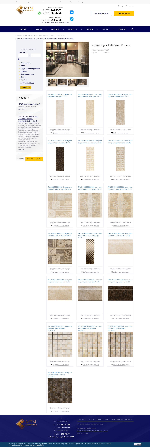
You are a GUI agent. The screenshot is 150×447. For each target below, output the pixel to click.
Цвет (23, 66)
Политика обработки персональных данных (92, 431)
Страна (23, 80)
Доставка (30, 159)
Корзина (124, 13)
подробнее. (40, 445)
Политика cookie (82, 433)
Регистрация (130, 6)
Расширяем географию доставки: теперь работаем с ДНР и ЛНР (28, 118)
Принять (138, 444)
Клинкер (80, 2)
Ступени (72, 2)
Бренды (30, 2)
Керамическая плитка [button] (50, 2)
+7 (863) (51, 10)
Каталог (23, 29)
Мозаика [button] (63, 2)
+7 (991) (51, 13)
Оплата (90, 29)
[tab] (29, 45)
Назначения (25, 63)
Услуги (105, 29)
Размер (24, 71)
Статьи (37, 2)
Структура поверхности (30, 68)
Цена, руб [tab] (21, 52)
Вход (120, 6)
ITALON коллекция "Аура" (29, 104)
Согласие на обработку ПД (86, 428)
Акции (39, 29)
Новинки (55, 29)
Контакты (72, 29)
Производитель (27, 74)
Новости (121, 29)
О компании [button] (20, 2)
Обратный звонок (101, 13)
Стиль (23, 77)
